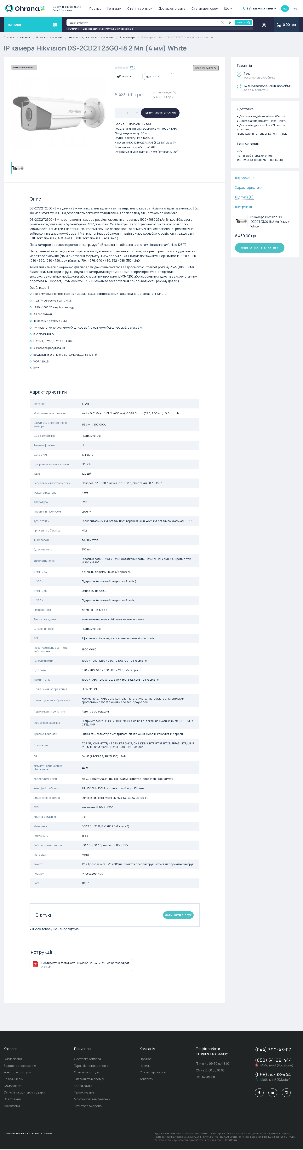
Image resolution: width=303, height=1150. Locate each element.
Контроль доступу (17, 1073)
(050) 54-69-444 (273, 1060)
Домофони (12, 1106)
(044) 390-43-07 (273, 1049)
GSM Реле (73, 28)
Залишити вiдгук (178, 915)
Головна (12, 37)
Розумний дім (13, 1079)
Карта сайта (83, 1086)
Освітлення (12, 1100)
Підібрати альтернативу (160, 112)
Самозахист (13, 1086)
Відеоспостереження (52, 37)
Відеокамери (130, 37)
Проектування (84, 1093)
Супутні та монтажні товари (24, 1093)
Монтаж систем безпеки (92, 1100)
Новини (145, 1066)
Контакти (114, 8)
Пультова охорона (88, 1106)
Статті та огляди (139, 8)
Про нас (95, 8)
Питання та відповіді (89, 1079)
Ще (228, 8)
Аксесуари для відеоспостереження (93, 37)
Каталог (28, 37)
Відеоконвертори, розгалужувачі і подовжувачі (108, 28)
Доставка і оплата (171, 8)
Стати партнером (205, 8)
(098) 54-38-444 (273, 1074)
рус (294, 8)
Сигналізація (13, 1059)
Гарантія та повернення (91, 1066)
